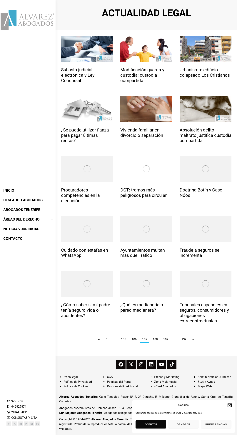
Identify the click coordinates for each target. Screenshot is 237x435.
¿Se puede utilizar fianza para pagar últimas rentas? (85, 135)
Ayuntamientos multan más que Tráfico (142, 253)
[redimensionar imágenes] (87, 49)
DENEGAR (183, 424)
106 (134, 339)
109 (165, 339)
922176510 (16, 401)
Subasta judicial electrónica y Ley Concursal (77, 75)
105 (123, 339)
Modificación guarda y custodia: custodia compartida (142, 75)
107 (144, 339)
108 (155, 339)
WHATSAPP (16, 412)
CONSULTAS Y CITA (21, 417)
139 (183, 339)
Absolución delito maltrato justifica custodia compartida (205, 135)
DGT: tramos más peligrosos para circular (143, 192)
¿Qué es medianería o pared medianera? (141, 307)
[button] (229, 405)
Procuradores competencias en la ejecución (80, 195)
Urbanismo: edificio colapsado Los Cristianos (205, 72)
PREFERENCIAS (216, 424)
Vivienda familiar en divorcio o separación (141, 132)
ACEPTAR (150, 424)
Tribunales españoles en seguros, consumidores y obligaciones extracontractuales (204, 312)
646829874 (16, 406)
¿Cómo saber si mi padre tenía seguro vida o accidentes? (85, 310)
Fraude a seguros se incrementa (199, 253)
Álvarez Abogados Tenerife (109, 419)
